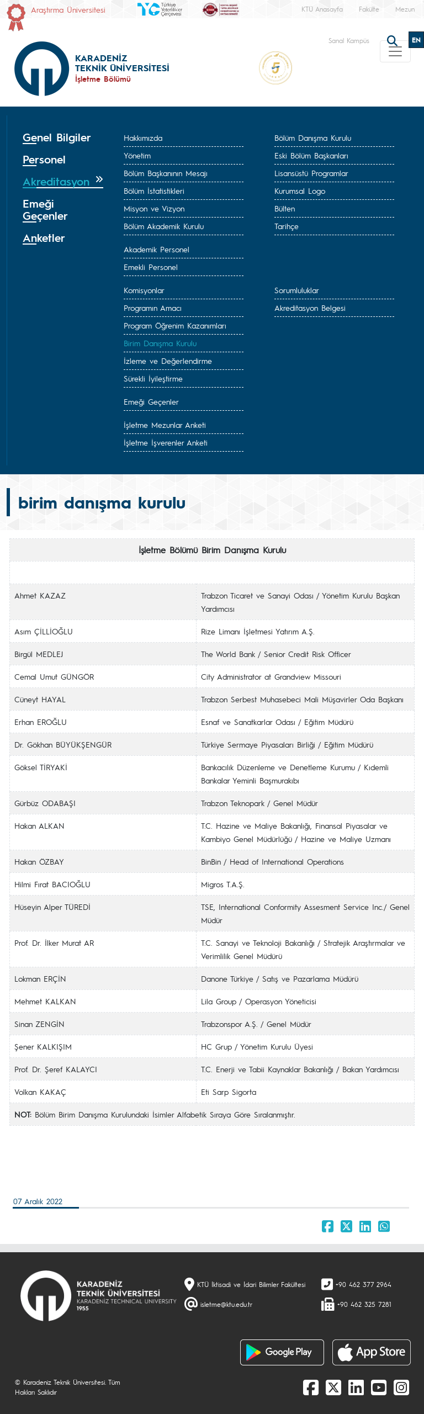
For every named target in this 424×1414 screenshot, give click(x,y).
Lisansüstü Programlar (311, 173)
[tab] (63, 137)
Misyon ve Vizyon (154, 208)
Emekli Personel (151, 267)
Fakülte (369, 8)
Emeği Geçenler (151, 401)
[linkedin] (356, 1387)
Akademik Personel (156, 249)
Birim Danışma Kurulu (160, 343)
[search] (393, 39)
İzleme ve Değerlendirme (168, 361)
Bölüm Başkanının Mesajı (166, 173)
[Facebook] (311, 1387)
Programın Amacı (153, 308)
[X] (333, 1387)
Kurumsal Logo (299, 190)
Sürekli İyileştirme (153, 378)
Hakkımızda (143, 137)
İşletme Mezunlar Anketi (165, 425)
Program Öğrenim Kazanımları (175, 325)
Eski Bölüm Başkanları (311, 155)
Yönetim (137, 155)
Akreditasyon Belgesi (310, 308)
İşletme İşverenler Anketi (166, 442)
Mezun (405, 8)
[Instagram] (401, 1387)
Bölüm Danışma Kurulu (312, 137)
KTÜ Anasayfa (322, 8)
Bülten (284, 208)
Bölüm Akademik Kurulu (164, 226)
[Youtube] (378, 1387)
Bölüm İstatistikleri (154, 190)
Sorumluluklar (296, 290)
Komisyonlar (144, 290)
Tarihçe (286, 226)
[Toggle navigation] (395, 51)
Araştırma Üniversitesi (68, 9)
